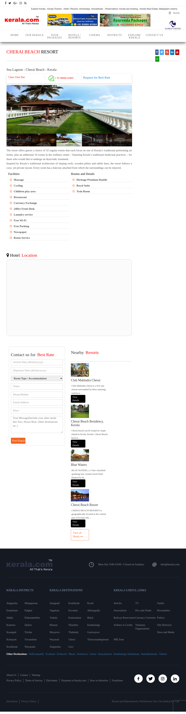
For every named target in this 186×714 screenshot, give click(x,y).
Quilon (28, 625)
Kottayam (12, 639)
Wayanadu (30, 646)
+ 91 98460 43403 (61, 78)
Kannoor (11, 625)
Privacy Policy (14, 680)
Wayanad (54, 639)
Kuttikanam (133, 654)
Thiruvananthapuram (96, 639)
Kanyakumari (105, 654)
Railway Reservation (124, 617)
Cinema (94, 35)
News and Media (165, 632)
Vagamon (54, 610)
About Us (11, 675)
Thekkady (73, 632)
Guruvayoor (93, 632)
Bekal (90, 617)
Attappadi (55, 603)
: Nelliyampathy (35, 654)
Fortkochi (62, 654)
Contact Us (154, 35)
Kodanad (51, 654)
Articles (118, 603)
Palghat (28, 610)
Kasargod (11, 632)
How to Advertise (99, 680)
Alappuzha (12, 603)
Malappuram (31, 603)
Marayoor (55, 632)
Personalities (163, 610)
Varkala (53, 617)
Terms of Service (34, 680)
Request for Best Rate (96, 77)
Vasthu (160, 603)
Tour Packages (54, 36)
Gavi (70, 646)
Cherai (71, 639)
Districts (114, 35)
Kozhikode (12, 646)
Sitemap (36, 675)
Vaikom (163, 654)
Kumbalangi (93, 625)
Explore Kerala (134, 36)
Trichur (28, 632)
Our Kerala (35, 35)
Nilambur (73, 625)
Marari (72, 654)
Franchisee (117, 680)
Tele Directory (164, 625)
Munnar (54, 625)
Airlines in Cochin (123, 625)
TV (137, 603)
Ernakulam (12, 610)
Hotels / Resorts (74, 36)
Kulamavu (82, 654)
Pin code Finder (143, 610)
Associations (120, 610)
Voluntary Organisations (142, 627)
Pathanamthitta (32, 617)
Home (15, 35)
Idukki (10, 617)
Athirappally (93, 610)
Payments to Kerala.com (73, 680)
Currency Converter (145, 617)
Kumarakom (74, 617)
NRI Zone (119, 639)
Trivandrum (31, 639)
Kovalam (73, 610)
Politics (161, 617)
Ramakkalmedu (149, 654)
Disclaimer (51, 680)
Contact (24, 675)
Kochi (90, 603)
